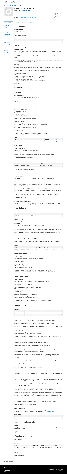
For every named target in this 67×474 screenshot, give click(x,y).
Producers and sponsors (7, 35)
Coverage (6, 32)
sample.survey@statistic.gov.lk (45, 314)
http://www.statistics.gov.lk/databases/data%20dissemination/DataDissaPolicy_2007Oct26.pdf (36, 405)
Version (5, 27)
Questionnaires (7, 42)
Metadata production (6, 53)
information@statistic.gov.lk (44, 313)
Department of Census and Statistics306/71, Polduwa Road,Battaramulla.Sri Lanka (10, 471)
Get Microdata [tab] (31, 22)
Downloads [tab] (24, 22)
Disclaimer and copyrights (7, 50)
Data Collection (7, 40)
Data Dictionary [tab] (17, 22)
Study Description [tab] (8, 22)
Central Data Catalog (10, 5)
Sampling (6, 37)
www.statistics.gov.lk (58, 313)
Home (5, 5)
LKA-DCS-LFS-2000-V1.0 (18, 5)
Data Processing (7, 44)
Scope (5, 29)
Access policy (7, 46)
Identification (6, 25)
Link (57, 141)
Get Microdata (25, 10)
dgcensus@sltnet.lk (44, 417)
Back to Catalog (8, 461)
